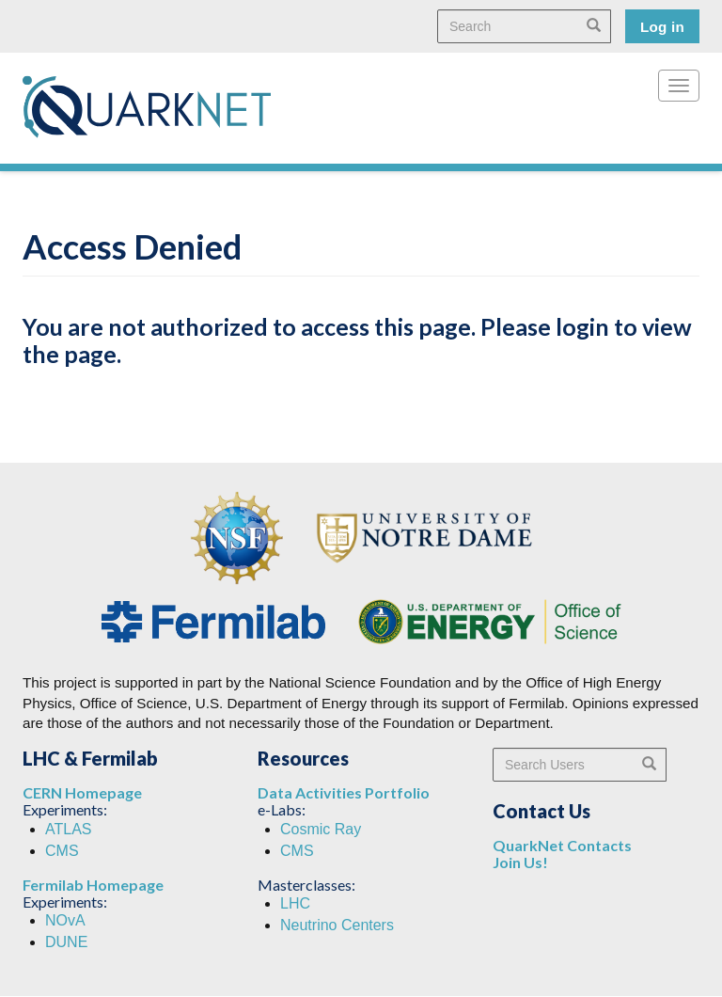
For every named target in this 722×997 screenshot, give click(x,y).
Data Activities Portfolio (344, 792)
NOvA (65, 920)
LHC (295, 903)
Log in (662, 27)
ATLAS (68, 829)
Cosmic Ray (320, 829)
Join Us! (520, 862)
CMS (62, 851)
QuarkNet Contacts (562, 845)
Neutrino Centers (337, 925)
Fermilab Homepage (93, 885)
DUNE (66, 942)
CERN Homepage (82, 792)
